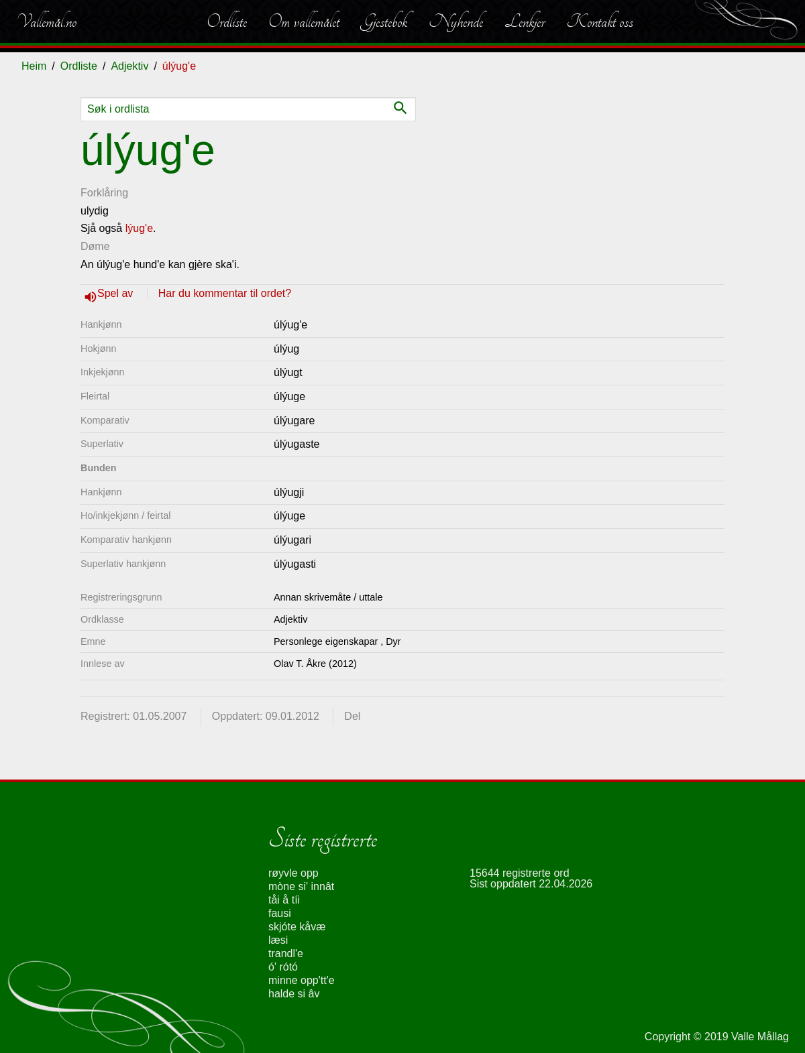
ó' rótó (283, 967)
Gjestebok (384, 21)
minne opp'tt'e (301, 980)
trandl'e (285, 953)
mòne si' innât (301, 886)
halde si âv (294, 993)
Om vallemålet (303, 21)
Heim (33, 66)
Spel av (116, 293)
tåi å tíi (284, 900)
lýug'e (139, 228)
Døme (95, 246)
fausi (279, 913)
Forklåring (104, 192)
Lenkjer (524, 21)
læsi (278, 940)
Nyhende (456, 21)
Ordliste (227, 21)
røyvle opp (293, 873)
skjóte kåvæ (296, 926)
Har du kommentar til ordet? (224, 293)
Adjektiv (129, 66)
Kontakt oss (599, 21)
